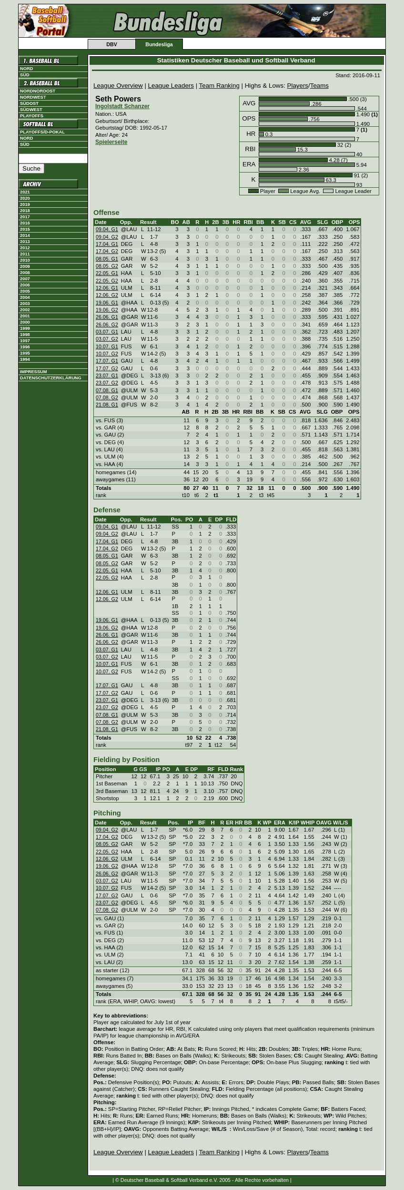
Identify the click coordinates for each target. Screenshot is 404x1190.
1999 (25, 328)
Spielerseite (111, 142)
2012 (25, 247)
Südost (29, 103)
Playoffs (31, 115)
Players (297, 85)
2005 (25, 291)
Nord (26, 68)
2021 (25, 192)
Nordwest (33, 97)
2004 (25, 297)
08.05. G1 (107, 259)
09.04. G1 (107, 229)
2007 (25, 278)
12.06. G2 (107, 295)
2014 (25, 235)
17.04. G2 (107, 251)
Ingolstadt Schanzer (122, 106)
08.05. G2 (107, 266)
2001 (25, 316)
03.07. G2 (107, 339)
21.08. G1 (107, 404)
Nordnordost (37, 91)
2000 (25, 322)
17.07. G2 (107, 368)
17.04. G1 (107, 244)
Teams (319, 85)
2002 (25, 309)
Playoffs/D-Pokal (42, 132)
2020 (25, 198)
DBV (111, 44)
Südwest (31, 109)
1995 (25, 353)
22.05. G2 (107, 281)
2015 (25, 229)
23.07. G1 (107, 375)
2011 (25, 254)
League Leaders (171, 85)
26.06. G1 (107, 317)
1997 (25, 340)
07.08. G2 (107, 397)
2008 (25, 272)
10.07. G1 (107, 346)
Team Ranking (219, 85)
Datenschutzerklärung (50, 378)
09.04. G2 (107, 237)
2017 (25, 216)
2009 (25, 266)
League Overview (118, 85)
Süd (25, 74)
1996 (25, 347)
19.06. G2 (107, 310)
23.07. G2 (107, 383)
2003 (25, 303)
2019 (25, 204)
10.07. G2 (107, 353)
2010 (25, 260)
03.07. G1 (107, 332)
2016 (25, 223)
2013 (25, 241)
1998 (25, 334)
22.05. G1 (107, 273)
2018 (25, 210)
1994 (25, 359)
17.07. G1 (107, 361)
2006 (25, 285)
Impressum (33, 371)
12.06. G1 (107, 288)
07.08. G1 (107, 390)
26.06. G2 (107, 324)
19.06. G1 (107, 302)
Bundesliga (158, 44)
